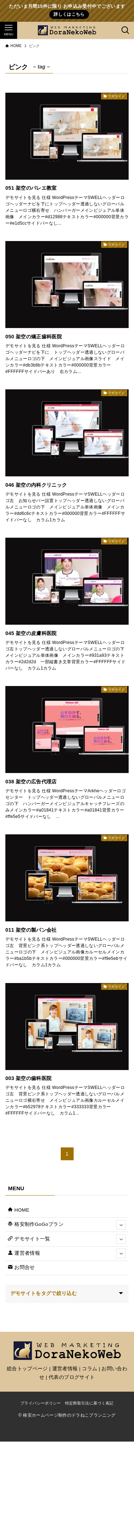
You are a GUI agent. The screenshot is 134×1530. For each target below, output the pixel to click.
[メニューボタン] (8, 30)
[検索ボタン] (125, 30)
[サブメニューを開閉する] (121, 1224)
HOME (18, 1210)
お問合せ (21, 1267)
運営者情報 (67, 1253)
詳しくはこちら (69, 14)
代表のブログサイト (72, 1377)
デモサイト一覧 (67, 1239)
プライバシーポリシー (40, 1403)
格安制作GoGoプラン (67, 1224)
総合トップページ (27, 1368)
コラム (89, 1368)
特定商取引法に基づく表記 (89, 1403)
